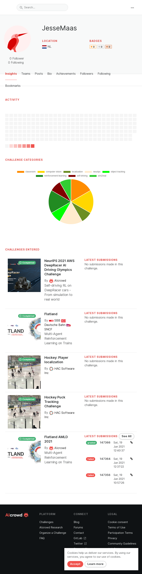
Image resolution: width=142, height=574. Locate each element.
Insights (11, 73)
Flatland (51, 314)
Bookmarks (13, 86)
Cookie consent (118, 522)
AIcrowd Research (51, 527)
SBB (55, 320)
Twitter (80, 543)
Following (104, 73)
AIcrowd (57, 280)
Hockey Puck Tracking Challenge (54, 401)
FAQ (42, 538)
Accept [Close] (75, 564)
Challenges (46, 522)
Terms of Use (116, 527)
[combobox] (42, 7)
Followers (86, 73)
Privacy (112, 538)
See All (126, 436)
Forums (78, 527)
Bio (49, 73)
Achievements (66, 73)
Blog (76, 522)
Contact (79, 533)
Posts (39, 73)
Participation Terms (120, 533)
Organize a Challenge (52, 533)
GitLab (80, 538)
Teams (25, 73)
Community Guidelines (122, 543)
